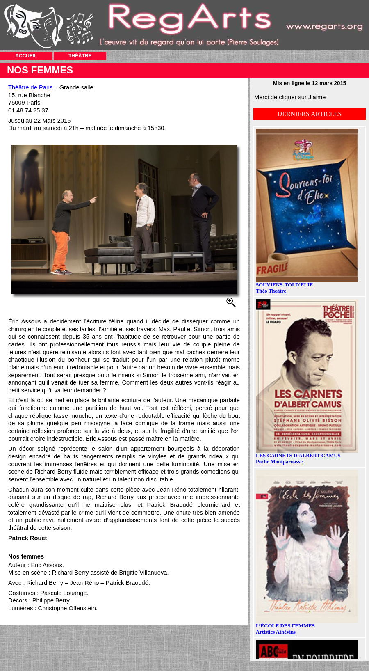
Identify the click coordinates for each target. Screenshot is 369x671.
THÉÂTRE (80, 56)
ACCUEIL (26, 56)
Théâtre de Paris (30, 87)
